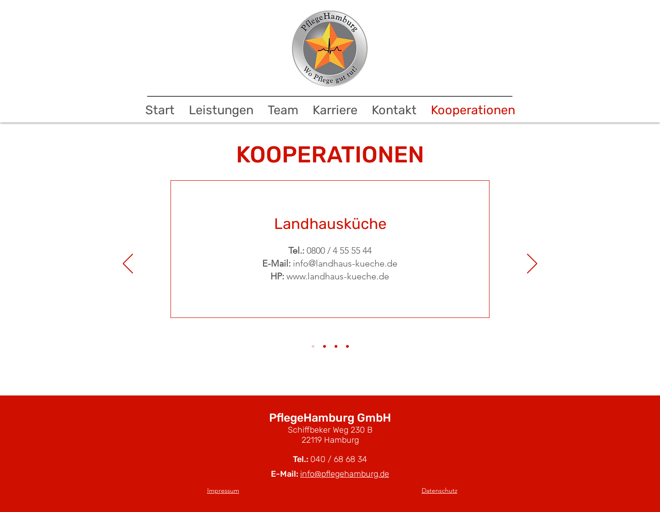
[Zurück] (128, 264)
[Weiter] (532, 264)
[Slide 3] (336, 346)
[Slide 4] (347, 346)
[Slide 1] (313, 346)
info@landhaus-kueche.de (345, 263)
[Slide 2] (324, 346)
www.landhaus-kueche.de (337, 276)
